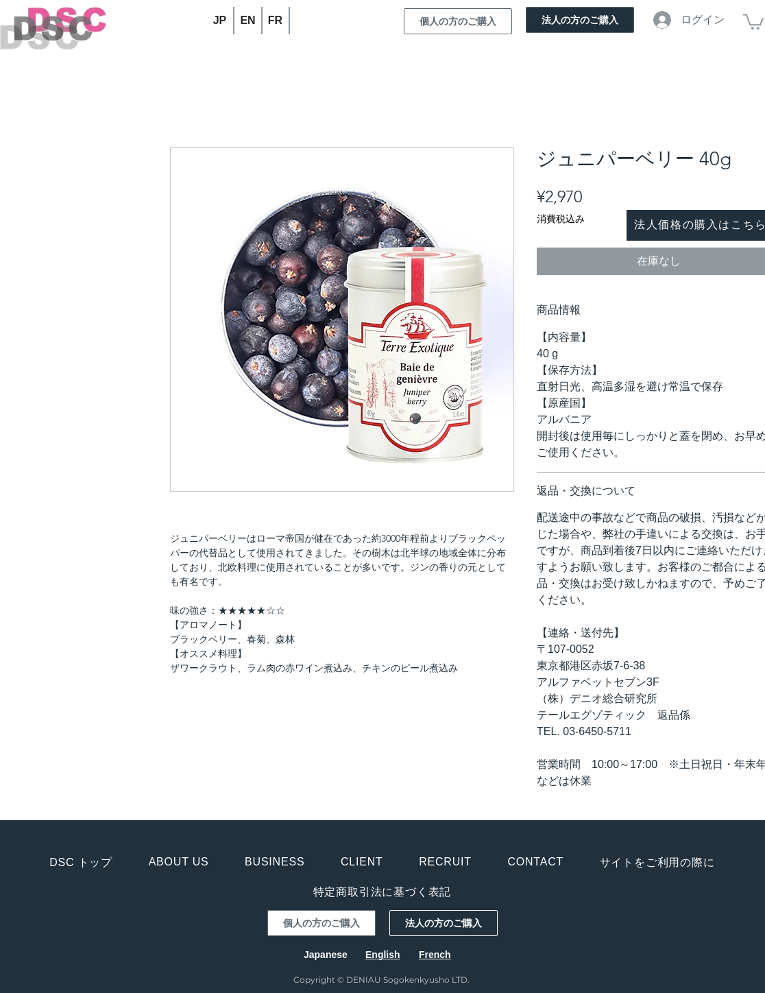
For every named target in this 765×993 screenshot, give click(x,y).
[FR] (276, 20)
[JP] (220, 20)
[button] (753, 20)
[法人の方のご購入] (580, 20)
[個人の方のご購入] (458, 21)
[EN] (248, 20)
